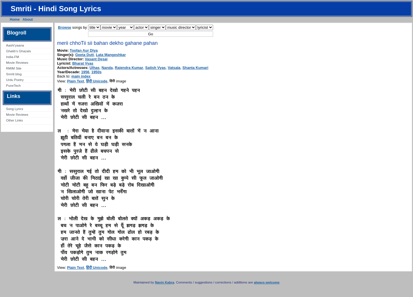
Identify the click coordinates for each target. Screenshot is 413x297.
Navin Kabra (164, 282)
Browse (64, 27)
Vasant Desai (96, 59)
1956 (85, 72)
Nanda (107, 67)
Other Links (14, 120)
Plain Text (75, 81)
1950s (96, 72)
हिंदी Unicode (96, 81)
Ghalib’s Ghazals (18, 51)
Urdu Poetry (15, 80)
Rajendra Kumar (129, 67)
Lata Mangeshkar (111, 55)
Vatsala (174, 67)
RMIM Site (14, 68)
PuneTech (13, 85)
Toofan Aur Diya (84, 50)
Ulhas (94, 67)
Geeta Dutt (84, 55)
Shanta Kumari (195, 67)
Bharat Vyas (82, 63)
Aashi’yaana (15, 45)
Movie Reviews (17, 62)
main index (81, 76)
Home (15, 20)
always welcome (267, 282)
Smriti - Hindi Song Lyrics (56, 9)
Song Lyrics (14, 109)
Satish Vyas (155, 67)
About (28, 20)
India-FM (12, 57)
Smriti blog (14, 74)
